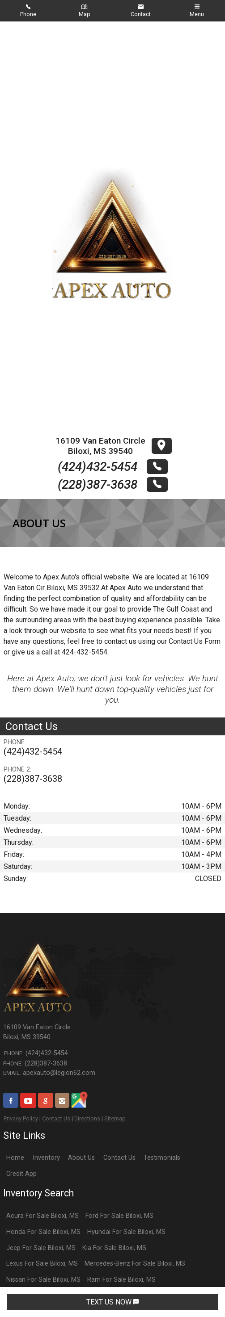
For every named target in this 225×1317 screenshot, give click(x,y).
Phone (28, 10)
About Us (81, 1158)
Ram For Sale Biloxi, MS (121, 1279)
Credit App (21, 1174)
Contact (141, 10)
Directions (87, 1118)
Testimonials (162, 1158)
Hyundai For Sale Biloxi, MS (126, 1232)
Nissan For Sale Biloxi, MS (43, 1279)
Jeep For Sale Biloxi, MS (41, 1248)
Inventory (46, 1158)
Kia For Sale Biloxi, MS (114, 1248)
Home (15, 1158)
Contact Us (56, 1118)
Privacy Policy (21, 1118)
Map (84, 10)
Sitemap (115, 1118)
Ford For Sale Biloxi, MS (119, 1216)
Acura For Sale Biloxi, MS (42, 1216)
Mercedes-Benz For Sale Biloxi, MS (135, 1263)
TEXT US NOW (112, 1302)
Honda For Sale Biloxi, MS (43, 1232)
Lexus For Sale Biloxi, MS (42, 1263)
